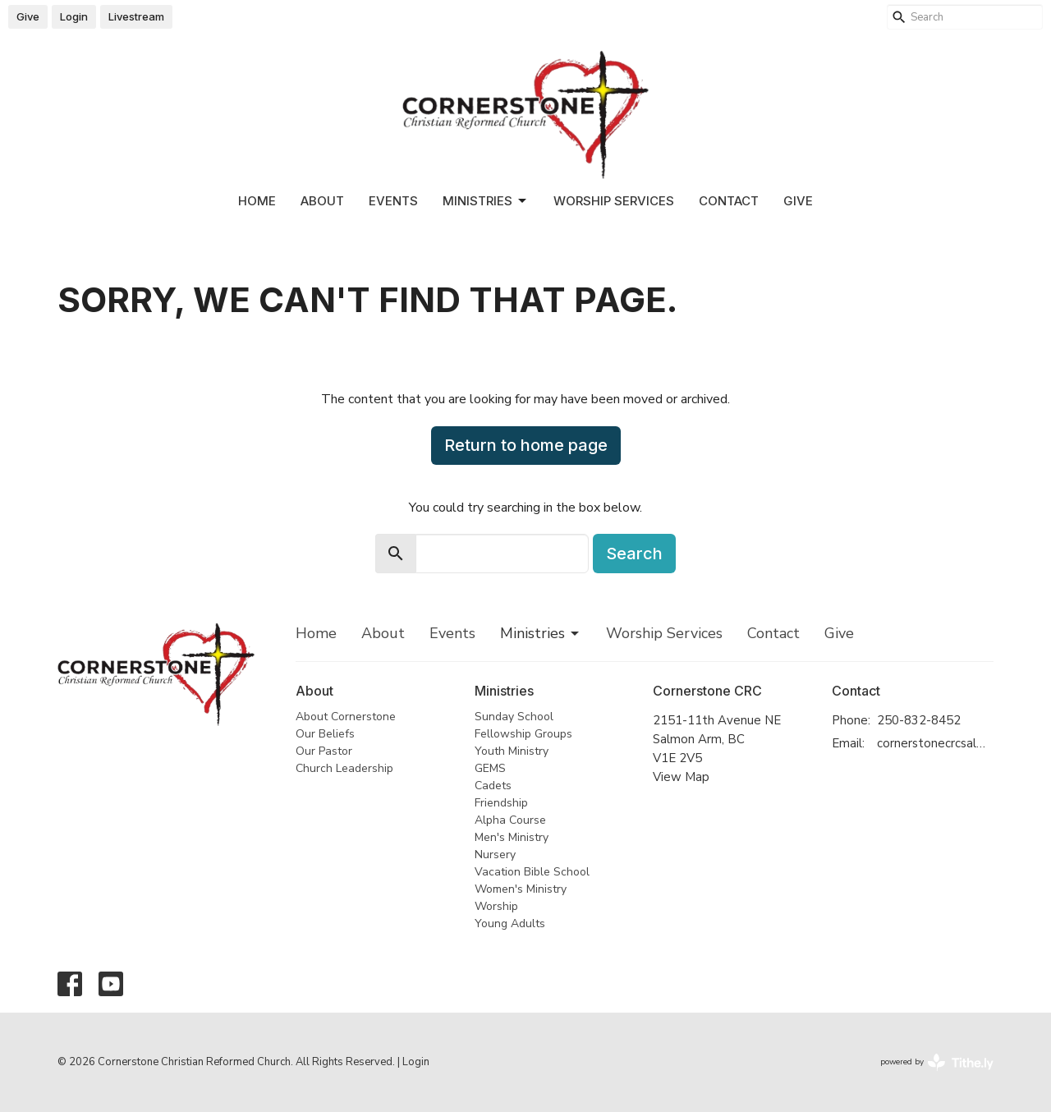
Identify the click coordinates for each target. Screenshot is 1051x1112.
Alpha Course (510, 820)
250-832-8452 (919, 720)
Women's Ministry (521, 889)
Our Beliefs (325, 734)
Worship (496, 906)
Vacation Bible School (532, 872)
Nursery (495, 854)
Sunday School (514, 716)
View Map (681, 777)
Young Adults (510, 923)
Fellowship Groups (523, 734)
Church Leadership (344, 768)
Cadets (493, 785)
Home (257, 201)
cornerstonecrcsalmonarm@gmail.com (935, 743)
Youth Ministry (511, 751)
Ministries (486, 201)
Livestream (136, 16)
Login (74, 16)
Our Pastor (324, 751)
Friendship (501, 803)
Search (634, 553)
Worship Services (613, 201)
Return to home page (526, 445)
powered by (937, 1062)
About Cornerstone (346, 716)
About (322, 201)
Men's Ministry (511, 837)
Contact (729, 201)
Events (393, 201)
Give (27, 16)
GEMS (490, 768)
